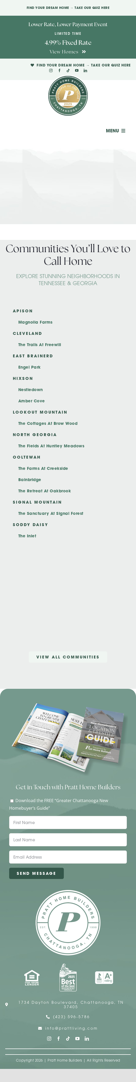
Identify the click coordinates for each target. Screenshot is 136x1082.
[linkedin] (85, 70)
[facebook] (59, 70)
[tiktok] (68, 70)
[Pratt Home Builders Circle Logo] (68, 892)
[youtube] (76, 70)
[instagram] (51, 70)
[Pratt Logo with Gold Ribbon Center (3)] (68, 77)
